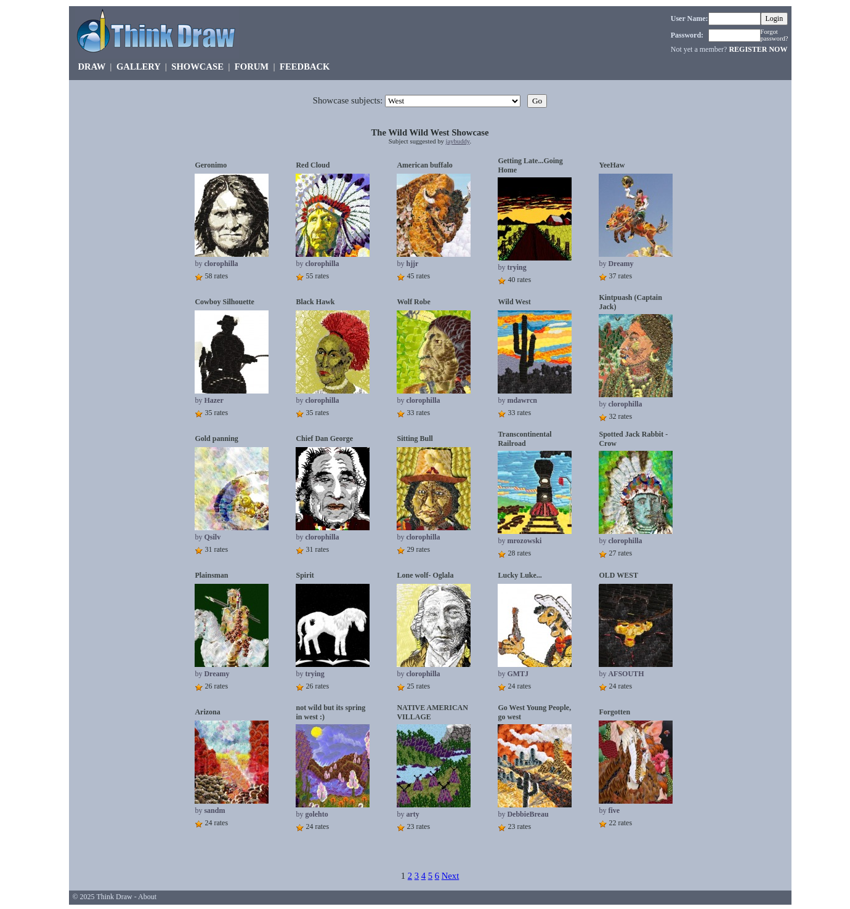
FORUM (252, 66)
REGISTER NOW (758, 49)
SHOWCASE (197, 66)
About (147, 896)
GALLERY (138, 66)
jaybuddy (458, 141)
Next (450, 876)
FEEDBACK (305, 66)
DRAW (92, 66)
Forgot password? (774, 35)
